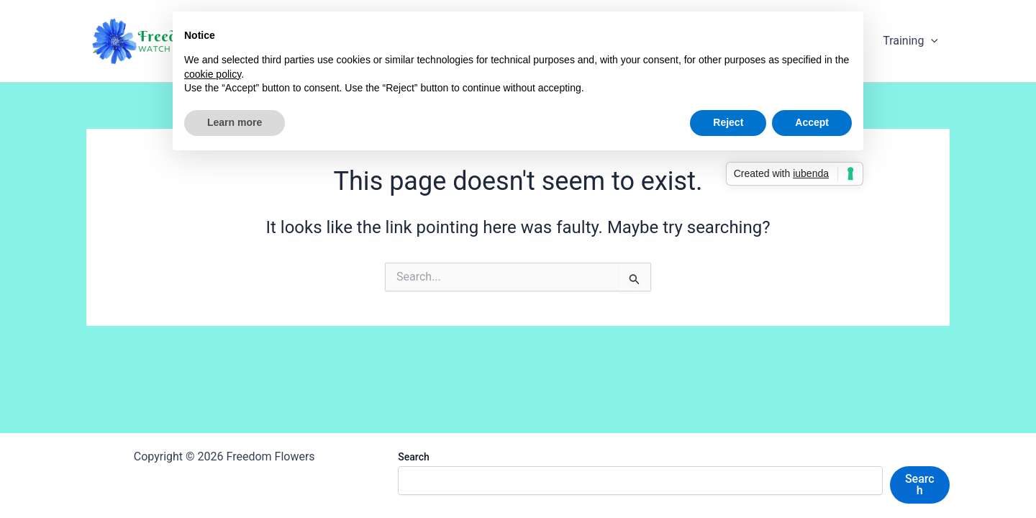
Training (910, 41)
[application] (931, 41)
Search (413, 457)
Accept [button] (812, 122)
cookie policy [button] (212, 74)
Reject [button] (728, 122)
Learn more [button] (234, 122)
